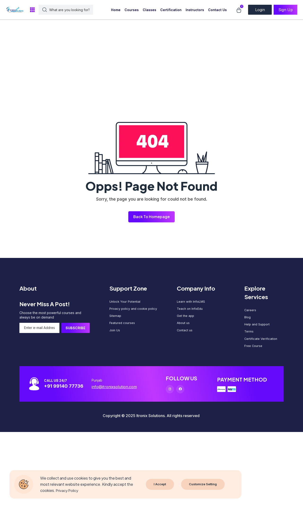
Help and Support (258, 327)
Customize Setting (204, 484)
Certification (171, 10)
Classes (149, 10)
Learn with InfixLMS (192, 302)
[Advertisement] (142, 33)
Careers (250, 311)
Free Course (254, 351)
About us (184, 326)
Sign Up (285, 9)
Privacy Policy (68, 490)
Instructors (195, 10)
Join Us (115, 335)
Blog (247, 319)
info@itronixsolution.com (119, 393)
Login (260, 9)
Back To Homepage (151, 216)
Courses (132, 10)
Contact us (185, 335)
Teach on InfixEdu (191, 310)
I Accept (160, 484)
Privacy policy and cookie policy (134, 310)
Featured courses (123, 326)
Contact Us (217, 10)
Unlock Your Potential (126, 302)
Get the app (186, 318)
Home (115, 10)
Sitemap (115, 318)
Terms (249, 335)
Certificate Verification (261, 343)
